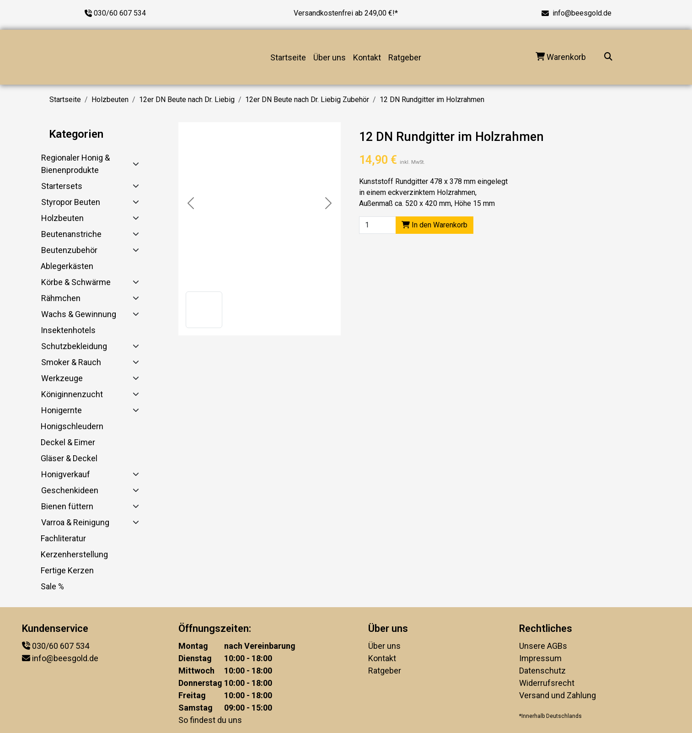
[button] (204, 309)
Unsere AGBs (543, 646)
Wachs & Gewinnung (78, 314)
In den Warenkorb (434, 225)
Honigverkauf (65, 474)
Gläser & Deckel (69, 458)
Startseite (288, 57)
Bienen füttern (67, 506)
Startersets (61, 186)
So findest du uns (210, 720)
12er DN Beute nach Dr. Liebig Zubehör (307, 99)
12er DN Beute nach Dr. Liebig (187, 99)
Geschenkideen (69, 490)
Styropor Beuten (70, 202)
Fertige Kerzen (67, 570)
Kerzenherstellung (74, 554)
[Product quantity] (377, 225)
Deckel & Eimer (68, 442)
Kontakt (367, 57)
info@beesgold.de (582, 13)
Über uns (329, 57)
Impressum (540, 658)
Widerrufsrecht (546, 683)
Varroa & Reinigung (75, 522)
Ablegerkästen (67, 266)
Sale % (52, 586)
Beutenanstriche (71, 234)
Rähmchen (60, 298)
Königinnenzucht (72, 394)
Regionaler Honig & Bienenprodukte (75, 164)
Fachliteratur (63, 538)
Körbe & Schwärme (76, 282)
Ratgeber (404, 57)
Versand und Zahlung (557, 695)
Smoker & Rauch (71, 362)
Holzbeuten (110, 99)
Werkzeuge (62, 378)
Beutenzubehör (69, 250)
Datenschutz (542, 670)
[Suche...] (608, 57)
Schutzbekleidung (74, 346)
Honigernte (61, 410)
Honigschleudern (72, 426)
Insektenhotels (68, 330)
